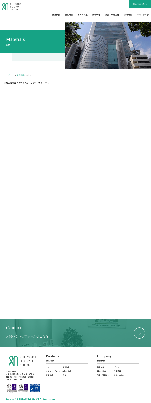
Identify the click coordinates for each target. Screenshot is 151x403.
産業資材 (49, 375)
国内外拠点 (101, 371)
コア (47, 367)
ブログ (116, 367)
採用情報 (117, 371)
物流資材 (66, 367)
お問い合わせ (119, 375)
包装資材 (67, 371)
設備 (64, 375)
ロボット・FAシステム (55, 371)
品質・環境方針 (103, 375)
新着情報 (100, 367)
